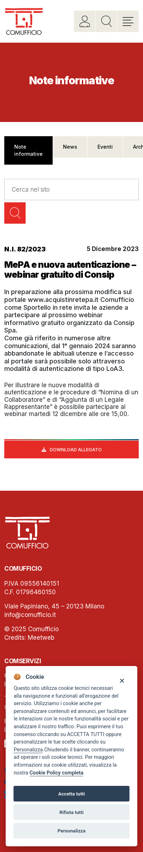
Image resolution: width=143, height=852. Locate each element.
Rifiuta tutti (71, 812)
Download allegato (76, 449)
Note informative (28, 150)
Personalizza (28, 750)
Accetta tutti (71, 794)
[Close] (122, 680)
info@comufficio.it (30, 614)
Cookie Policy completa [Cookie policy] (57, 773)
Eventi (105, 147)
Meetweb (41, 637)
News (70, 147)
